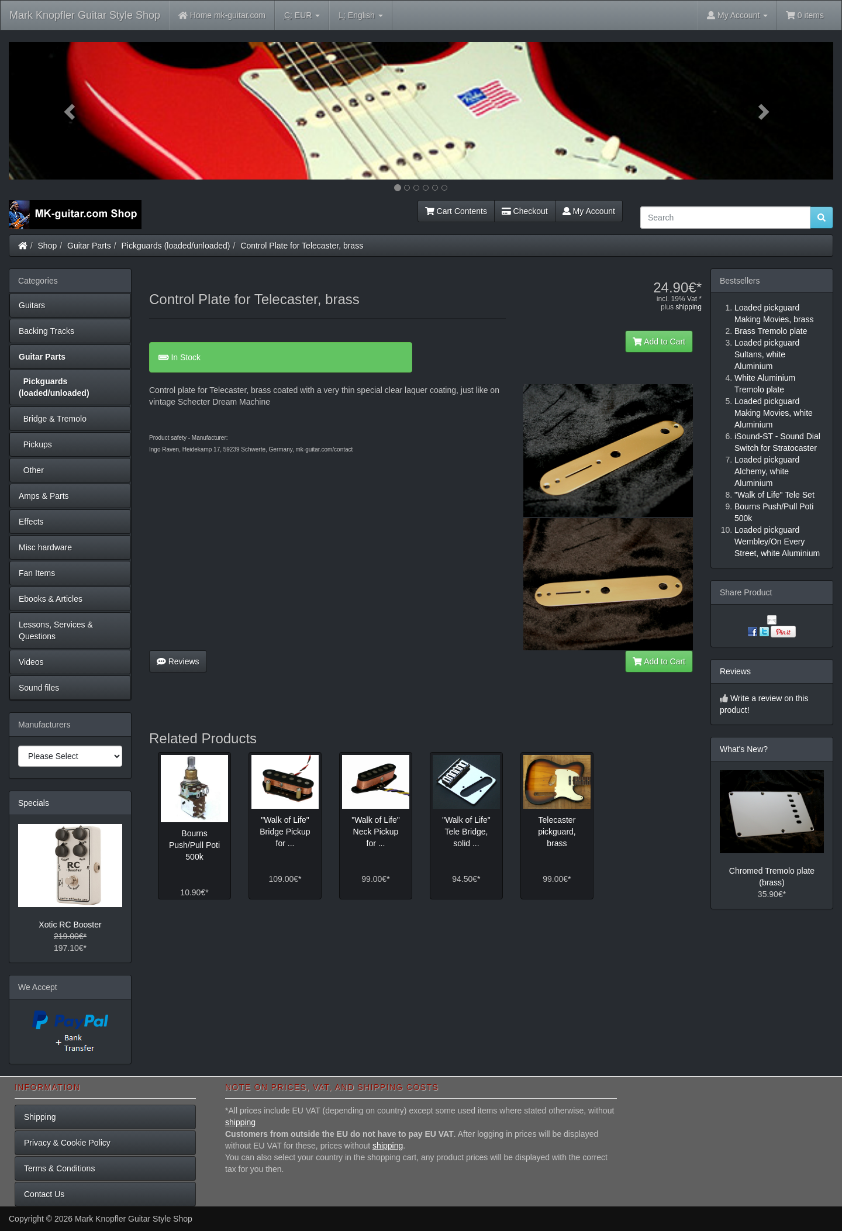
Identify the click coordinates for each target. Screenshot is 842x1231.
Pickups (35, 444)
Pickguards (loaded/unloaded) (176, 245)
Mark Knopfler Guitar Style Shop (84, 15)
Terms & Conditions (59, 1168)
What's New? (744, 749)
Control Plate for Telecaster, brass (301, 245)
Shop (47, 245)
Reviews (178, 661)
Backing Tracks (46, 331)
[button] (71, 111)
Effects (31, 521)
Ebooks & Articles (50, 599)
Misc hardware (45, 547)
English (360, 15)
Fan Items (37, 573)
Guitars (32, 305)
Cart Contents (456, 211)
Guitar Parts (89, 245)
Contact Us (44, 1194)
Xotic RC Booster (70, 924)
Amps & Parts (44, 496)
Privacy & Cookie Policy (67, 1142)
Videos (31, 662)
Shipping (40, 1117)
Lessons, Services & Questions (56, 630)
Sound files (39, 687)
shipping (688, 307)
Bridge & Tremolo (53, 418)
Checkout (525, 211)
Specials (33, 803)
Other (31, 470)
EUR (302, 15)
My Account (589, 211)
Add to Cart (659, 341)
